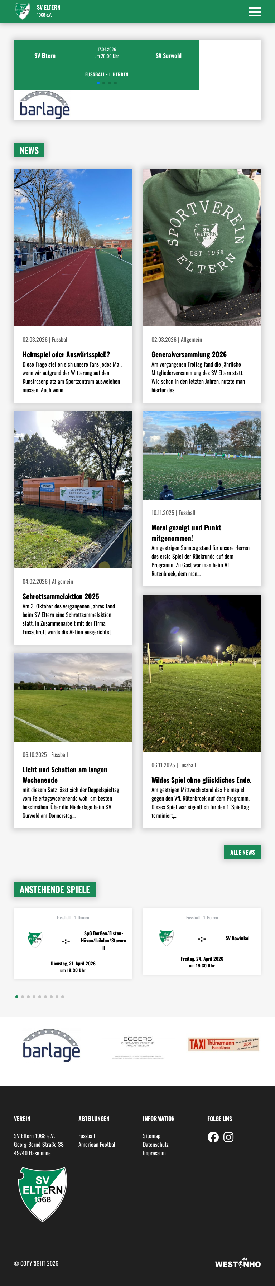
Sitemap (151, 1135)
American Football (97, 1144)
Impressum (154, 1153)
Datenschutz (156, 1144)
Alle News (242, 852)
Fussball (86, 1135)
